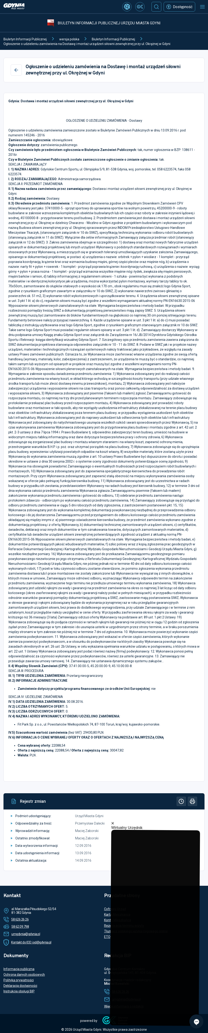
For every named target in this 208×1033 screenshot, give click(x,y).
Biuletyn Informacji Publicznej (25, 39)
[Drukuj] (192, 801)
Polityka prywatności (18, 980)
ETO (107, 937)
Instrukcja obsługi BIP (19, 991)
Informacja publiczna (18, 969)
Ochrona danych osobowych (24, 974)
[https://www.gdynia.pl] (13, 6)
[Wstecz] (16, 70)
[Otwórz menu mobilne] (202, 7)
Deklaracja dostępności (20, 986)
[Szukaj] (156, 7)
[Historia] (181, 801)
